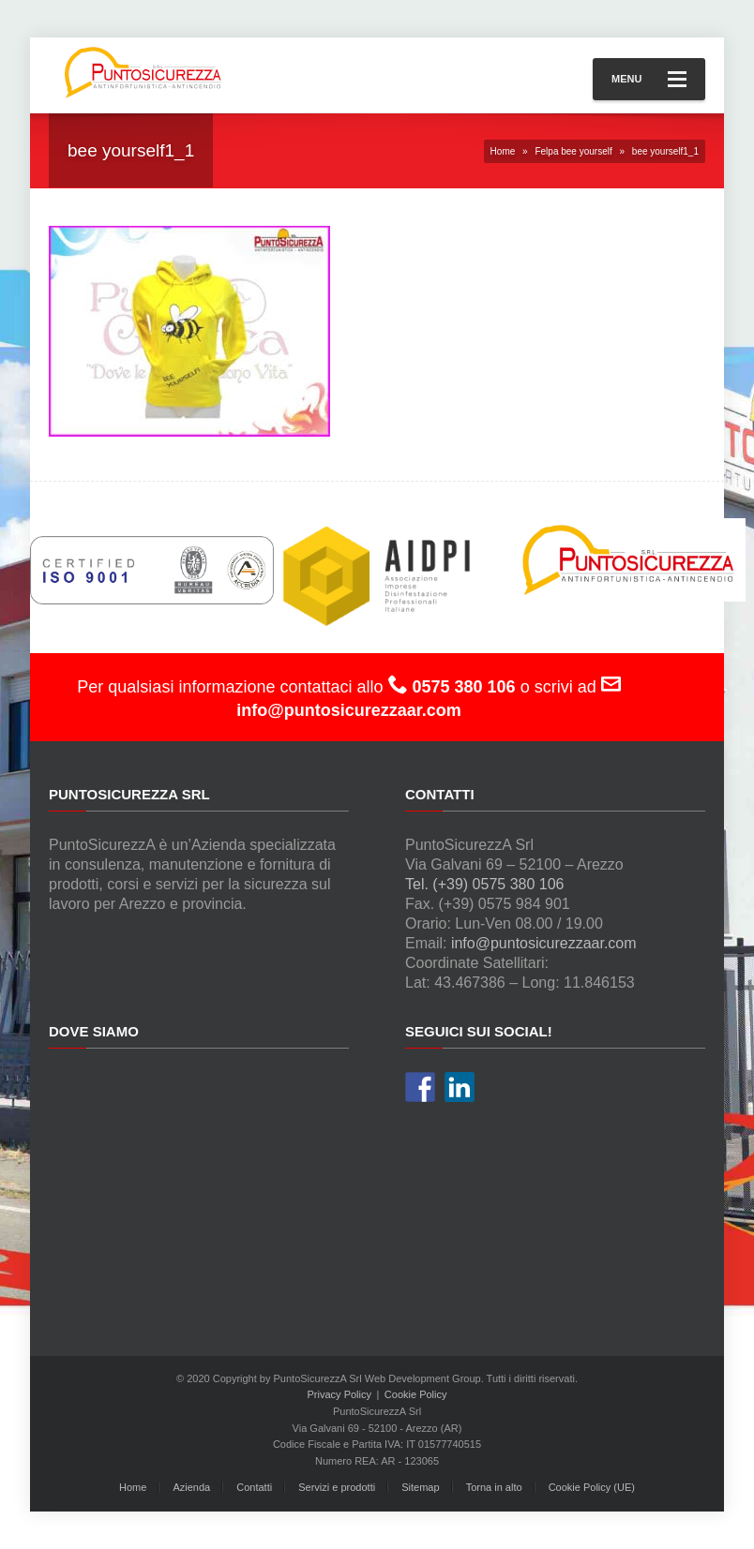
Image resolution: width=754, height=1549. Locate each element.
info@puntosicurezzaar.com (544, 943)
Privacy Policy (339, 1394)
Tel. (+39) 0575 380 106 (484, 884)
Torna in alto (494, 1487)
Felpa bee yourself (573, 151)
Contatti (254, 1487)
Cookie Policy (416, 1394)
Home (503, 151)
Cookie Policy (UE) (592, 1487)
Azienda (191, 1487)
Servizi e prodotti (336, 1487)
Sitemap (420, 1487)
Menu (648, 79)
